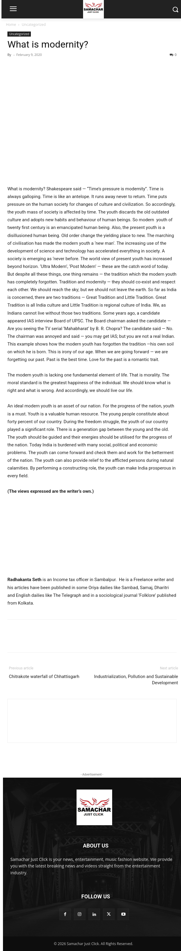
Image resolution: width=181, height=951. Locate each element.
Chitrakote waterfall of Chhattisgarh (44, 676)
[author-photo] (92, 709)
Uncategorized (34, 24)
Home (11, 24)
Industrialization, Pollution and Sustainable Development (136, 679)
